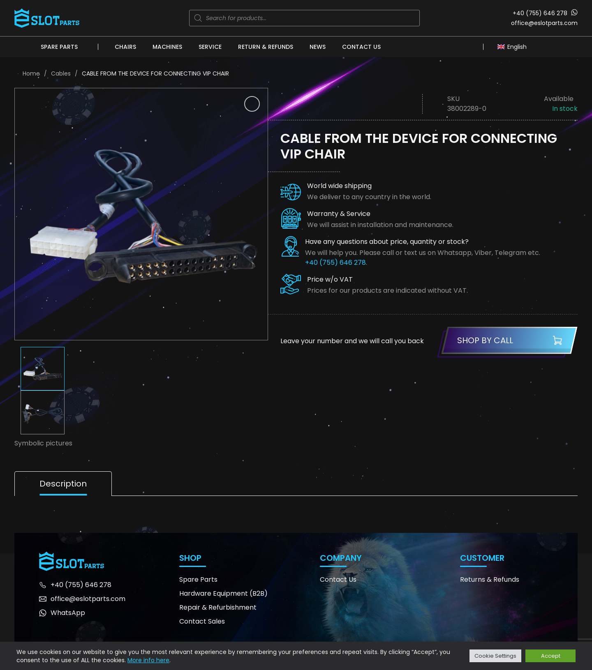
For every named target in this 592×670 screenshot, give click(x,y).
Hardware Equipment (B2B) (223, 593)
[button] (252, 104)
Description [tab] (63, 483)
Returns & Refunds (489, 579)
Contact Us (361, 47)
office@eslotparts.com (544, 23)
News (318, 47)
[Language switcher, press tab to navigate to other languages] (514, 46)
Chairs (125, 47)
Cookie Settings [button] (495, 656)
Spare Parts (59, 47)
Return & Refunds (265, 47)
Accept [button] (550, 656)
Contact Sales (202, 621)
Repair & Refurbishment (218, 607)
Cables (61, 73)
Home (31, 73)
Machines (167, 47)
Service (210, 47)
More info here (148, 660)
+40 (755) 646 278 (540, 13)
